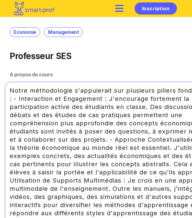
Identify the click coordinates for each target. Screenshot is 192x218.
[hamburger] (119, 8)
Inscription (155, 8)
